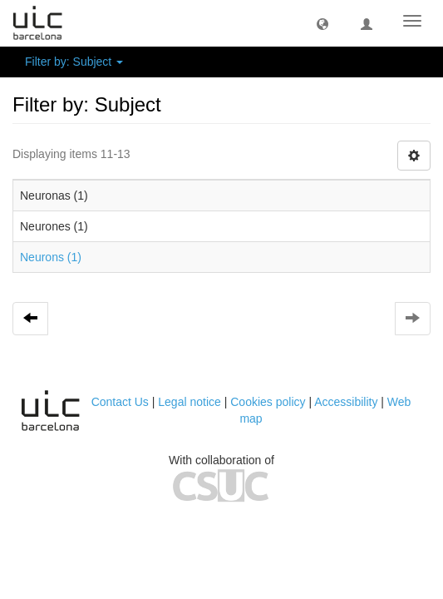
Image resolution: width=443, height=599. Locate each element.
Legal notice (189, 401)
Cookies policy (267, 401)
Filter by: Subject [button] (74, 61)
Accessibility (345, 401)
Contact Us (120, 401)
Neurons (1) (50, 257)
